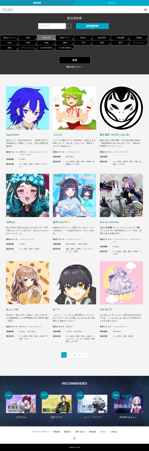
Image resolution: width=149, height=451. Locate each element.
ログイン (112, 3)
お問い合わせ (80, 432)
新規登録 (37, 3)
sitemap (114, 432)
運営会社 (67, 432)
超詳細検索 (92, 26)
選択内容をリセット (74, 67)
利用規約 (56, 432)
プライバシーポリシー (40, 432)
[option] (21, 406)
